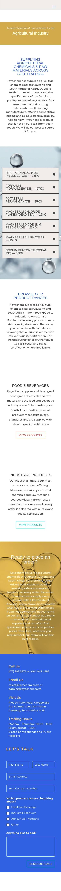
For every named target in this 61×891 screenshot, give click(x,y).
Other (15, 824)
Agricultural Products (25, 818)
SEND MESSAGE (40, 864)
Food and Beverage (24, 807)
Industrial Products (23, 812)
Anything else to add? (21, 832)
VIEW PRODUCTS (30, 435)
